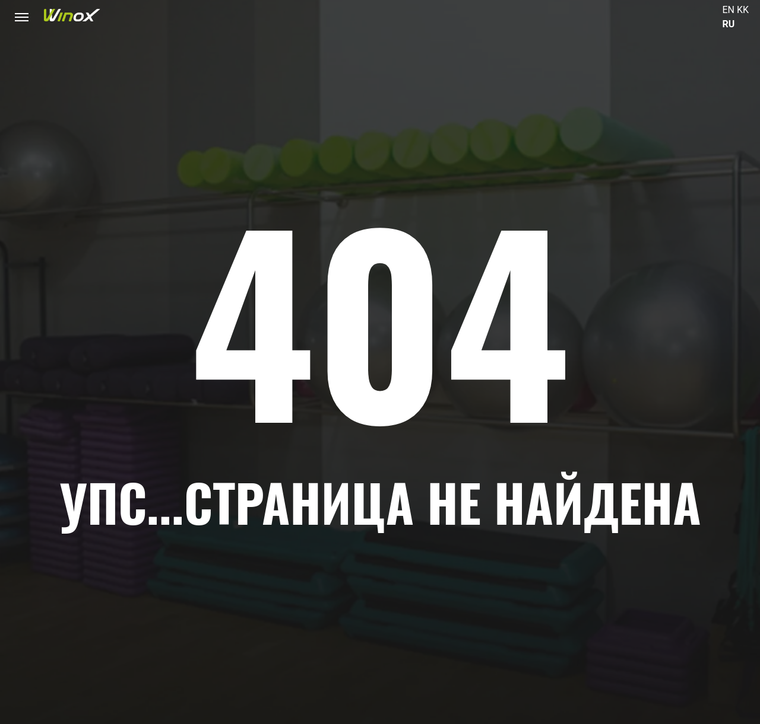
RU (729, 24)
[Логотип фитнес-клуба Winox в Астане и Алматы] (72, 15)
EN (729, 9)
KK (743, 9)
